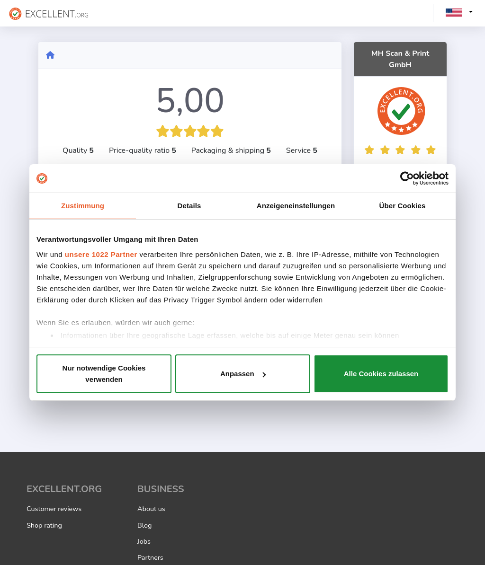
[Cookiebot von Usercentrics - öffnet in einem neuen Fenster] (407, 178)
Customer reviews (54, 508)
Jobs (144, 541)
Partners (150, 557)
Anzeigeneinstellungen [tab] (296, 206)
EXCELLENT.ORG (64, 489)
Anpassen (243, 374)
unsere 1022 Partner (101, 254)
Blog (144, 525)
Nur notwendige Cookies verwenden (104, 373)
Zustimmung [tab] (82, 206)
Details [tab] (189, 206)
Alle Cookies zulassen (381, 374)
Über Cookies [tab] (402, 206)
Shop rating (44, 525)
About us (151, 508)
